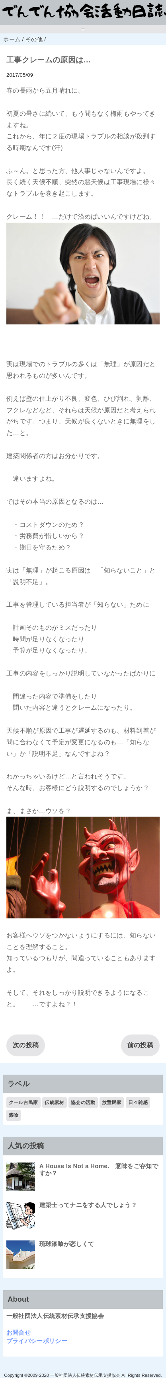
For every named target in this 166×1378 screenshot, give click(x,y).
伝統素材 (54, 1102)
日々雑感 (138, 1102)
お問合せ (18, 1332)
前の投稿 (140, 1045)
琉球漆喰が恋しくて (66, 1243)
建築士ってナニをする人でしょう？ (88, 1204)
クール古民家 (23, 1102)
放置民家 (111, 1102)
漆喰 (14, 1115)
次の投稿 (26, 1045)
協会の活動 (83, 1102)
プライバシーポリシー (36, 1340)
